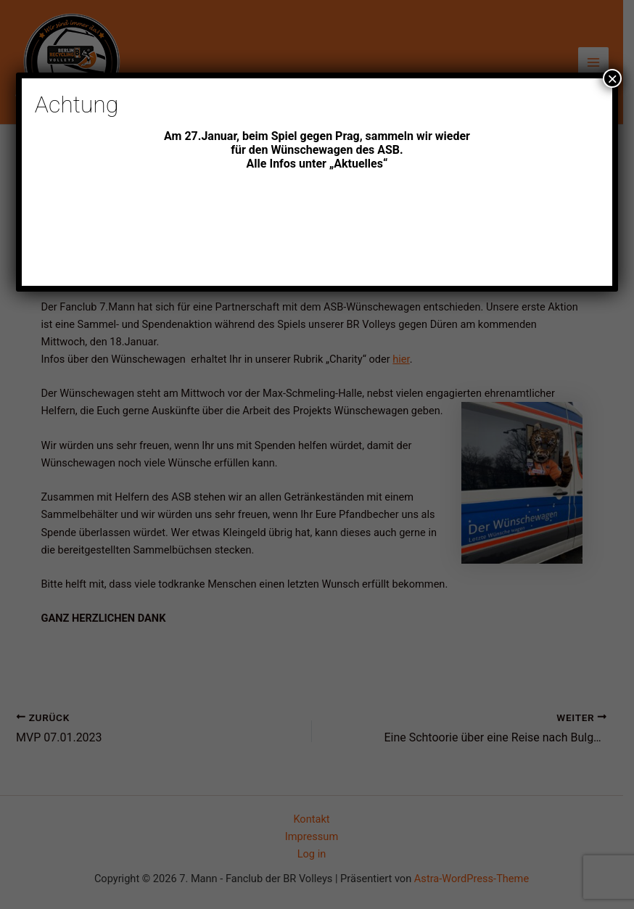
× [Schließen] (612, 78)
